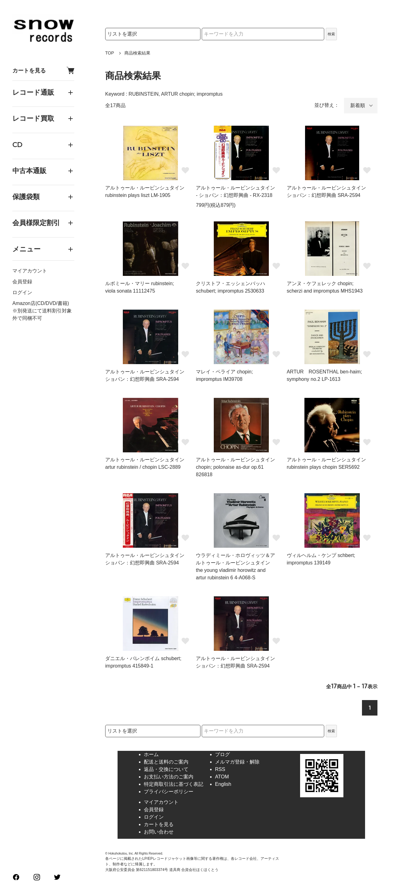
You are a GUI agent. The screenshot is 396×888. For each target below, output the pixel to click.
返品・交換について (166, 769)
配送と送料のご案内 (166, 761)
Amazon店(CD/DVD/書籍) (40, 303)
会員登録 (22, 281)
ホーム (151, 754)
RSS (220, 769)
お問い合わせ (159, 831)
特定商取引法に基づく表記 (173, 784)
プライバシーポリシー (168, 791)
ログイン (22, 292)
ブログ (222, 754)
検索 (331, 34)
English (223, 784)
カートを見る (43, 70)
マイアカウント (29, 270)
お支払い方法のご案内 (168, 776)
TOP (109, 52)
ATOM (222, 776)
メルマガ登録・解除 (237, 761)
